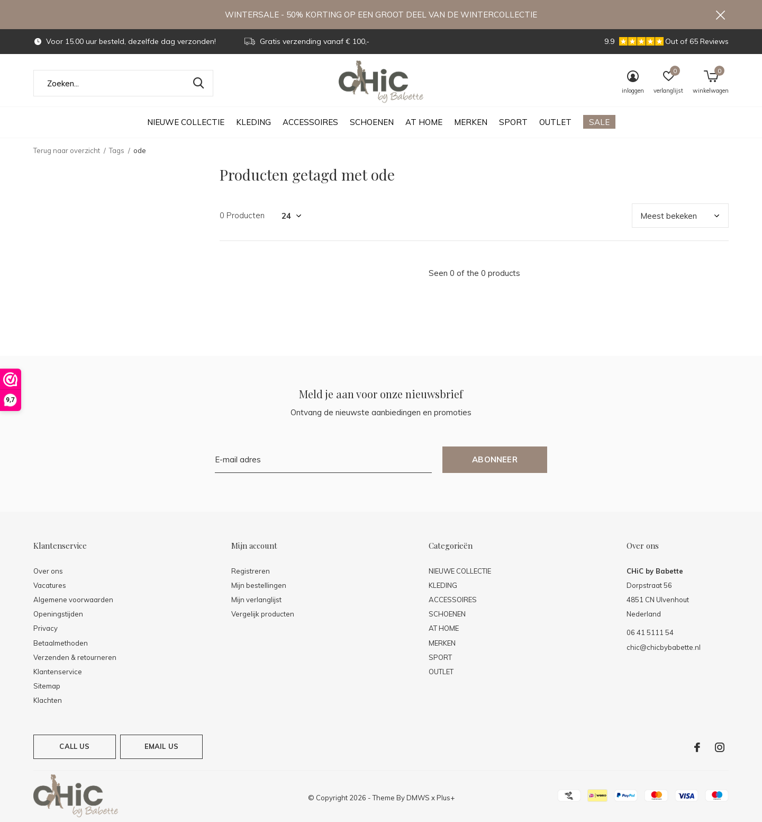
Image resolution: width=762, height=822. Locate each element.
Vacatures (49, 585)
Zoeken (198, 83)
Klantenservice (57, 671)
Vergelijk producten (262, 614)
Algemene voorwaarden (73, 599)
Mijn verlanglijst (256, 599)
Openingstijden (58, 614)
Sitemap (46, 686)
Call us (74, 746)
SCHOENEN (372, 122)
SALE (599, 122)
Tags (116, 150)
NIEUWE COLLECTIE (185, 122)
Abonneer (495, 459)
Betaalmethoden (60, 643)
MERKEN (470, 122)
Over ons (48, 571)
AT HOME (423, 122)
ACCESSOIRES (310, 122)
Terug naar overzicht (66, 150)
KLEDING (253, 122)
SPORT (513, 122)
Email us (161, 746)
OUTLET (555, 122)
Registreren (250, 571)
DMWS (418, 797)
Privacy (45, 628)
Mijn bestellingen (258, 585)
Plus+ (446, 797)
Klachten (47, 700)
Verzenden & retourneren (74, 657)
